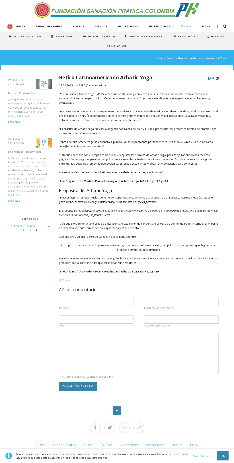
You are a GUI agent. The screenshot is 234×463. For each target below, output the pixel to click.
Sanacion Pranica (165, 58)
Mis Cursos (119, 45)
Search (224, 26)
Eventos (101, 26)
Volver (66, 280)
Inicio (20, 26)
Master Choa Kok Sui (21, 93)
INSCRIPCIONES (64, 36)
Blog (187, 26)
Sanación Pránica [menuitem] (64, 445)
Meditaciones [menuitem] (129, 445)
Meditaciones (128, 26)
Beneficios (218, 36)
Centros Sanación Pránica (146, 36)
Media (206, 26)
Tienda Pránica (188, 36)
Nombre (65, 308)
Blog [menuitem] (178, 445)
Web (61, 325)
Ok (223, 456)
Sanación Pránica (49, 26)
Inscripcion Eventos (101, 36)
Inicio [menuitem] (40, 445)
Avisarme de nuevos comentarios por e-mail (88, 376)
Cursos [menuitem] (89, 445)
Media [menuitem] (194, 445)
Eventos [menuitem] (107, 445)
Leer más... (15, 122)
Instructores (159, 26)
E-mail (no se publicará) (158, 308)
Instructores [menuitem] (155, 445)
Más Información (203, 456)
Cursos (78, 26)
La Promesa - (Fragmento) (25, 152)
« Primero (16, 225)
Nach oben (117, 410)
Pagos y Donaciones (27, 36)
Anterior (31, 225)
